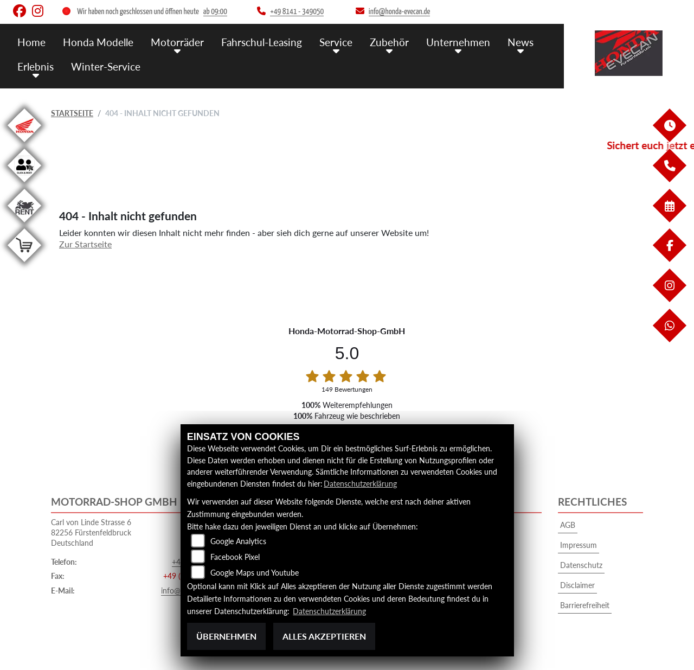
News (520, 42)
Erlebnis (35, 66)
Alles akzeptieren (324, 636)
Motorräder (177, 42)
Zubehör (389, 42)
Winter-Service (105, 66)
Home (31, 42)
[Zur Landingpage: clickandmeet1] (24, 184)
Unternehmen (458, 42)
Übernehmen (226, 636)
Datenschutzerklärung (360, 483)
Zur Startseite (85, 244)
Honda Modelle (98, 42)
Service (335, 42)
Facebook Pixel (235, 556)
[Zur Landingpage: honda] (24, 144)
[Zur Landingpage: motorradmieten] (24, 224)
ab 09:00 (215, 12)
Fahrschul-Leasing (261, 42)
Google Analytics (238, 541)
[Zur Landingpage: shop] (24, 264)
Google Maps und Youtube (254, 572)
